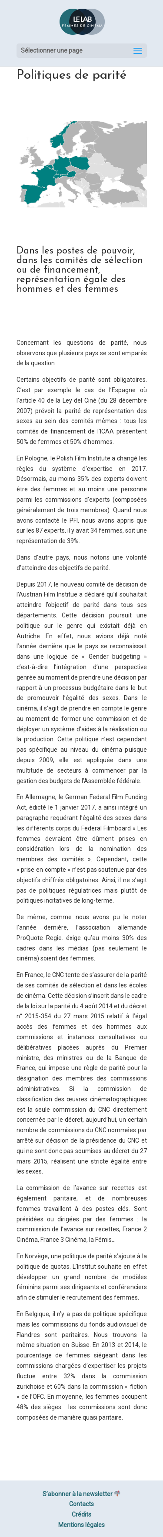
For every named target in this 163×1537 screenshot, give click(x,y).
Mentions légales (81, 1524)
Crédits (81, 1514)
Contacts (81, 1503)
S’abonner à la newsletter (81, 1493)
